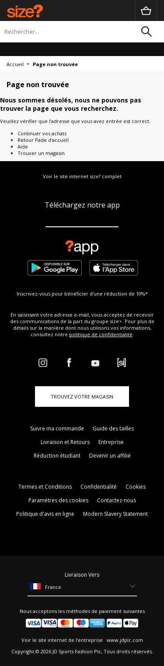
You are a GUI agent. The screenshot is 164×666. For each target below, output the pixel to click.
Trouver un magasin (41, 153)
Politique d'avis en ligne (45, 514)
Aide (22, 146)
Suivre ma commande (57, 428)
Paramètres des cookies (58, 500)
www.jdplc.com (124, 640)
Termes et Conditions (45, 486)
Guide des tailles (113, 428)
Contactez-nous (116, 500)
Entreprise (111, 442)
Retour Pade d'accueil (43, 140)
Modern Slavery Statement (115, 514)
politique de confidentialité (101, 334)
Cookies (136, 486)
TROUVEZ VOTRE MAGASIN (82, 396)
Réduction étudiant (57, 455)
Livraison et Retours (65, 442)
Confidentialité (98, 486)
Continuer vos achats (41, 133)
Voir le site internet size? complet (82, 176)
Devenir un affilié (110, 455)
